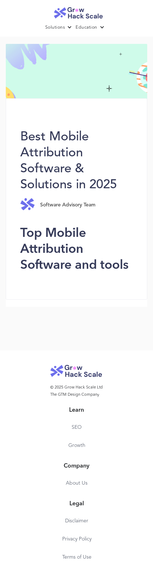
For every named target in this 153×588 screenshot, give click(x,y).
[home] (76, 11)
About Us (77, 483)
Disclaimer (76, 520)
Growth (76, 445)
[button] (60, 27)
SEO (77, 427)
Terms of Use (77, 557)
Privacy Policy (77, 539)
